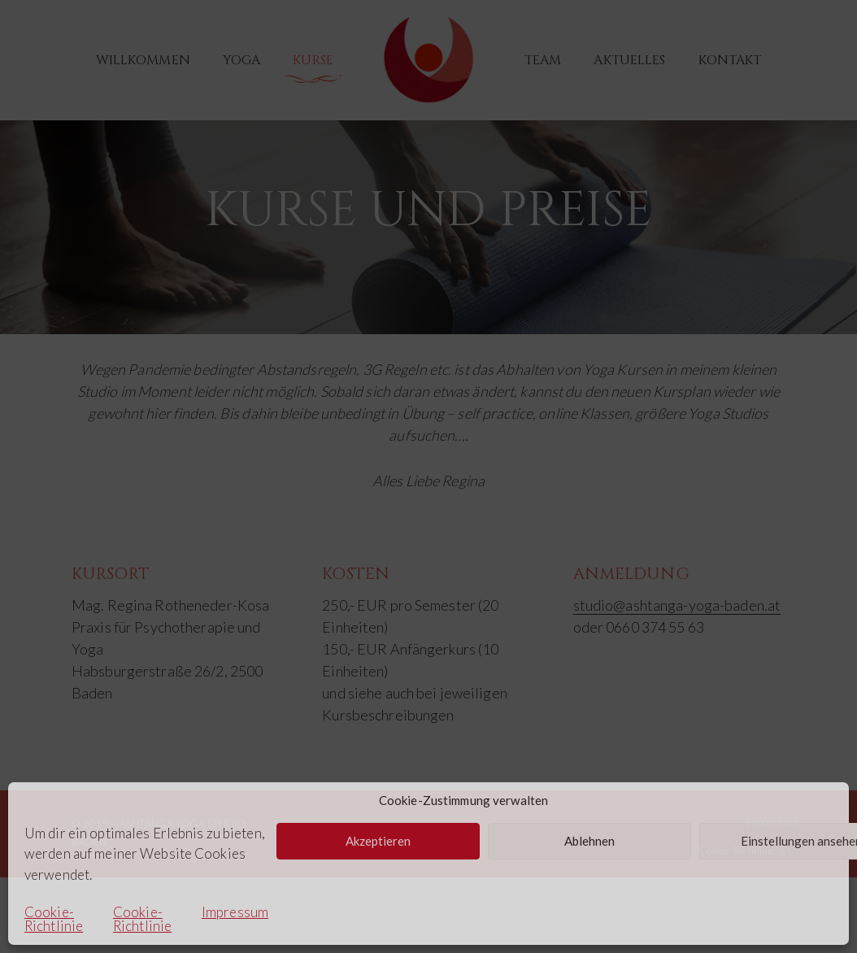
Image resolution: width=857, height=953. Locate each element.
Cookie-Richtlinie (53, 919)
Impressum (235, 912)
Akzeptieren (378, 840)
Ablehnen (589, 840)
